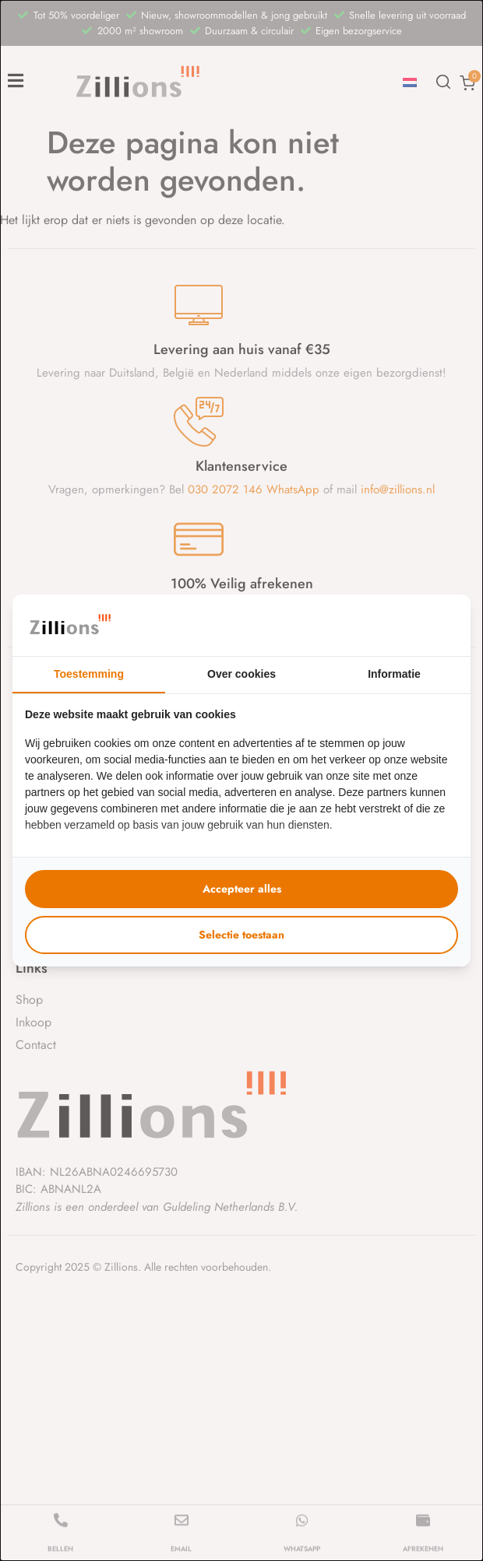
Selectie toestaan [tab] (241, 934)
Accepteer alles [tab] (242, 888)
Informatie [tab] (394, 674)
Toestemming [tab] (89, 674)
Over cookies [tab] (241, 674)
